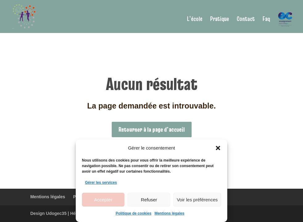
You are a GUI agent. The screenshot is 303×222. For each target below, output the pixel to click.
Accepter (103, 199)
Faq (266, 20)
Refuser (149, 199)
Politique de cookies (134, 213)
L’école (194, 20)
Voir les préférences (197, 199)
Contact (246, 20)
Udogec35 (56, 213)
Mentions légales (170, 213)
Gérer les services (101, 182)
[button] (218, 148)
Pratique (219, 20)
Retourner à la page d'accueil (151, 129)
